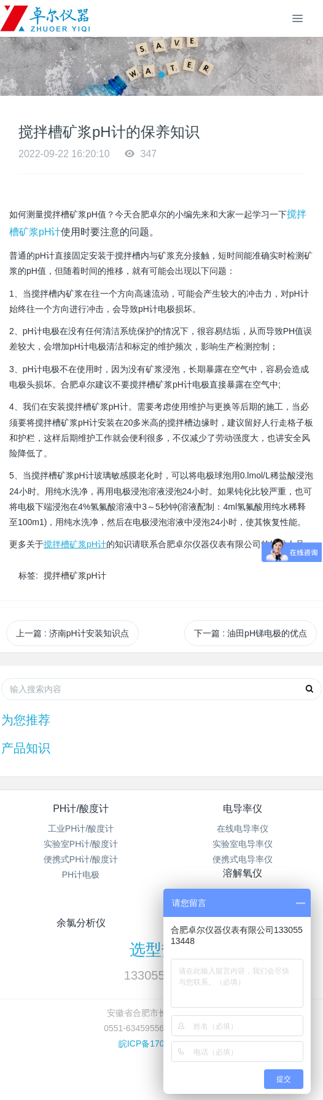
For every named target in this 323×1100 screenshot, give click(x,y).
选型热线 (161, 949)
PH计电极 (80, 875)
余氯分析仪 (81, 923)
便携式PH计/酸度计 (81, 859)
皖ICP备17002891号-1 (161, 1043)
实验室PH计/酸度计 (81, 844)
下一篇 (250, 633)
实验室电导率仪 (242, 844)
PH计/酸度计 (81, 808)
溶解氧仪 (242, 873)
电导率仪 (242, 808)
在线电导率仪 (242, 828)
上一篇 (72, 633)
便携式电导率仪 (242, 859)
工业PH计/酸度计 (81, 828)
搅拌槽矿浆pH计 (75, 575)
